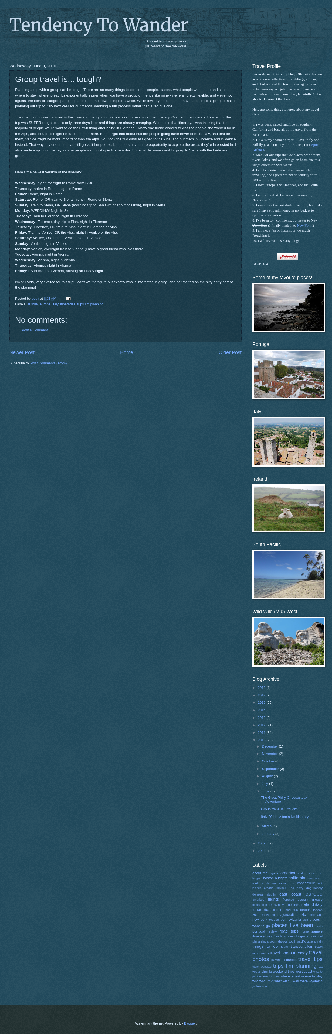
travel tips (310, 959)
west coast (304, 971)
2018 (262, 688)
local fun (291, 909)
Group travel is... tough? (279, 809)
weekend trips (283, 971)
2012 (262, 725)
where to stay (312, 976)
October (268, 761)
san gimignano (298, 936)
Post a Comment (35, 330)
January (268, 834)
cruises (281, 888)
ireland (307, 904)
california (297, 878)
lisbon (277, 910)
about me (259, 873)
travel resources (284, 960)
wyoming (316, 981)
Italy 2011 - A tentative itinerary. (285, 817)
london (305, 910)
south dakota (278, 941)
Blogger (190, 1023)
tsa (321, 966)
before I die (315, 873)
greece (317, 899)
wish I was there (295, 981)
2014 (262, 710)
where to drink (269, 976)
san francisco (276, 936)
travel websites (262, 966)
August (268, 776)
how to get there (289, 904)
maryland (268, 914)
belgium (257, 878)
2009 (262, 843)
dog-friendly (314, 888)
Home (126, 352)
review (272, 931)
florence (288, 899)
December (270, 746)
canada (312, 878)
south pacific (297, 941)
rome (305, 931)
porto (319, 926)
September (271, 769)
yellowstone (260, 986)
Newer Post (22, 352)
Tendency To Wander (98, 25)
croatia (268, 888)
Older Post (230, 352)
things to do (265, 946)
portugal (258, 931)
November (270, 754)
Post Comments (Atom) (49, 363)
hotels (272, 905)
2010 (262, 740)
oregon (274, 919)
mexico (302, 915)
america (287, 872)
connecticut (306, 883)
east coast (290, 894)
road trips (289, 931)
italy (55, 304)
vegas (256, 971)
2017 (262, 695)
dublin (271, 894)
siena (256, 941)
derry (300, 888)
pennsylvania (291, 919)
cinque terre (286, 883)
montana (316, 914)
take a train (315, 941)
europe (45, 304)
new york (259, 919)
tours (284, 946)
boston (268, 878)
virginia (267, 971)
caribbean (269, 883)
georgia (303, 899)
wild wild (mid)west (267, 981)
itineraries (67, 304)
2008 (262, 851)
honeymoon (259, 904)
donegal (257, 894)
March (267, 826)
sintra (264, 941)
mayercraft (285, 915)
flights (273, 899)
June (266, 791)
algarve (274, 873)
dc (292, 888)
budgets (281, 878)
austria (32, 304)
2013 (262, 718)
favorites (258, 899)
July (265, 784)
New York (304, 225)
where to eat (290, 976)
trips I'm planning (90, 304)
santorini (317, 936)
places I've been (292, 925)
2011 (262, 733)
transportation (301, 946)
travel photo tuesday (289, 952)
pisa (305, 919)
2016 (262, 703)
